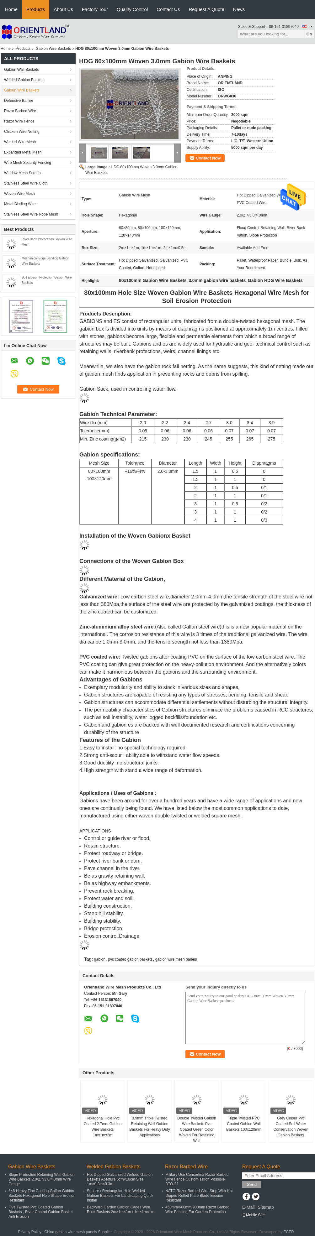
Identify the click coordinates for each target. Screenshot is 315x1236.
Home (11, 9)
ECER (289, 1232)
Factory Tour (95, 9)
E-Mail (248, 1207)
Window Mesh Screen (22, 173)
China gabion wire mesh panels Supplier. (79, 1232)
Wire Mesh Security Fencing (27, 162)
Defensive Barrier (18, 100)
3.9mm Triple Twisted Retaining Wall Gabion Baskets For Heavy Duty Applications (149, 1126)
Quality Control (132, 9)
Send (252, 1184)
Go (309, 34)
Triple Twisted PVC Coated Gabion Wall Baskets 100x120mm (243, 1124)
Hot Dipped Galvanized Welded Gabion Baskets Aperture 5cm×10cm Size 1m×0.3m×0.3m (119, 1179)
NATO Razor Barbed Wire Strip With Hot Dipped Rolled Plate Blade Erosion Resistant (199, 1195)
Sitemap (266, 1207)
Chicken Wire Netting (22, 131)
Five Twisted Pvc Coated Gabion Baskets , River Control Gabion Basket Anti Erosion (40, 1212)
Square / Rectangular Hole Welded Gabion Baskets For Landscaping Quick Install (120, 1195)
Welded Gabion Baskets (24, 80)
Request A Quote (206, 9)
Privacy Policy (29, 1232)
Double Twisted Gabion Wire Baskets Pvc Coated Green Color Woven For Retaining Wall (196, 1129)
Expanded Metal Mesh (22, 152)
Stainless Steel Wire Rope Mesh (31, 214)
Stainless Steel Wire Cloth (26, 183)
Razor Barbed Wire (20, 111)
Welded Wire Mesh (20, 142)
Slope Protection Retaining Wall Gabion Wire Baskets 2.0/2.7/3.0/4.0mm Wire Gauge (41, 1179)
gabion (99, 959)
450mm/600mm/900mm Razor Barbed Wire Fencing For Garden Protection (197, 1209)
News (239, 9)
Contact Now (208, 158)
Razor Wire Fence (19, 121)
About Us (63, 9)
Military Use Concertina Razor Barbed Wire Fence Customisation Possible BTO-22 (196, 1179)
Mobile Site (253, 1215)
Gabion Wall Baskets (21, 69)
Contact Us (168, 9)
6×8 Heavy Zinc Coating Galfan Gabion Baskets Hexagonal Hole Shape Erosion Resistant (41, 1195)
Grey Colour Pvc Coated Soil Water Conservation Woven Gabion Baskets (290, 1126)
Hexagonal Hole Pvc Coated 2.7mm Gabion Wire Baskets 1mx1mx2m (103, 1126)
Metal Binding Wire (20, 204)
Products (35, 9)
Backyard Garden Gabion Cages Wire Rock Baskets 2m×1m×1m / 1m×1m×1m (120, 1209)
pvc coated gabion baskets (130, 959)
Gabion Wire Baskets (53, 48)
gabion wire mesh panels (176, 959)
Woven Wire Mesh (19, 193)
